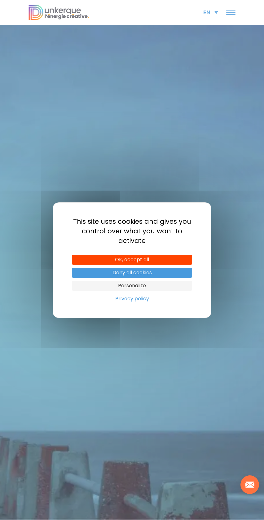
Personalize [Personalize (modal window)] (132, 285)
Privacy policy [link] (132, 298)
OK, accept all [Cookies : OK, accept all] (132, 259)
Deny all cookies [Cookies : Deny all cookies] (132, 272)
